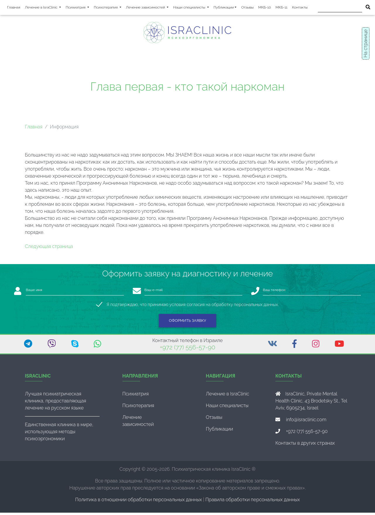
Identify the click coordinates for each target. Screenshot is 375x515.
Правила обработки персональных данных (252, 502)
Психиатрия (78, 8)
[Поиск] (340, 8)
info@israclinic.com (306, 422)
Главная (13, 8)
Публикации (224, 8)
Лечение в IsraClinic (44, 8)
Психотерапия (109, 8)
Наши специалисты (192, 8)
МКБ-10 (264, 8)
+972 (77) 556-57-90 (187, 349)
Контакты (300, 8)
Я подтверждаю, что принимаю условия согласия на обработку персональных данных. (193, 306)
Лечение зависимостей (148, 8)
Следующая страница (49, 248)
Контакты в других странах (305, 445)
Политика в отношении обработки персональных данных (138, 502)
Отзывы (247, 8)
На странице (365, 43)
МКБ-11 (281, 8)
